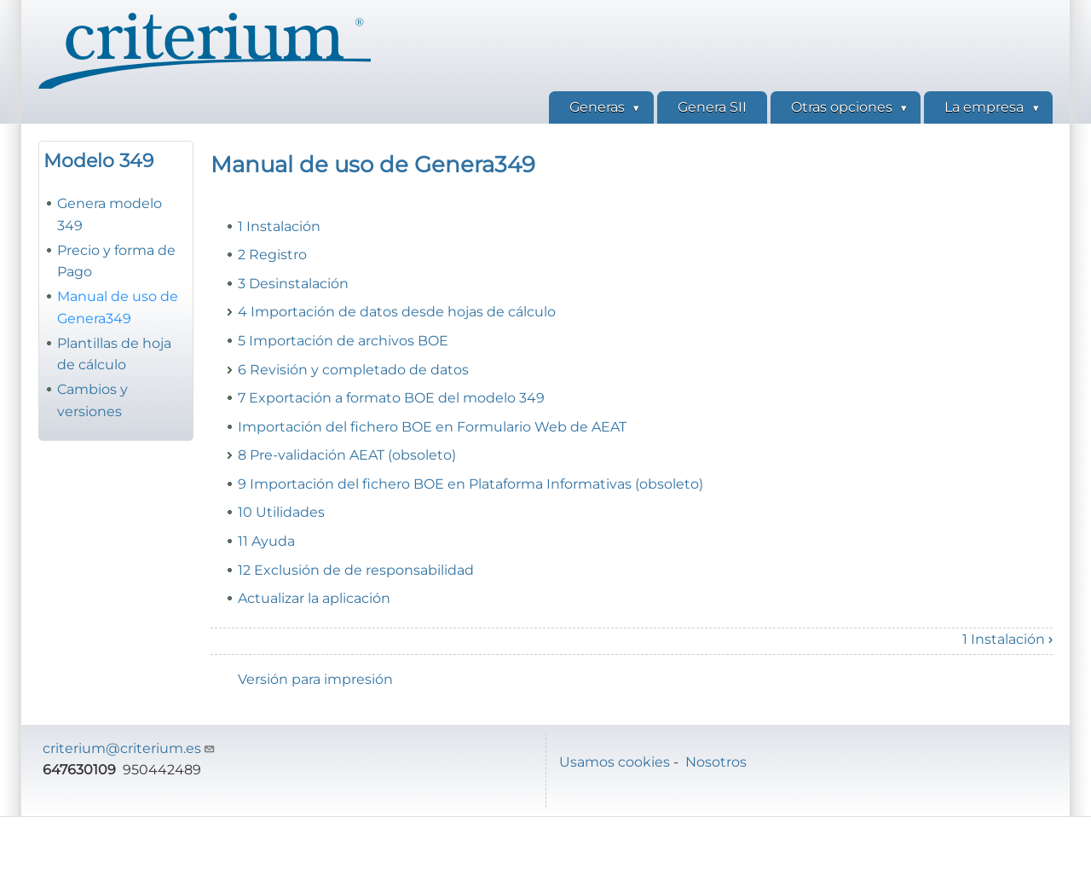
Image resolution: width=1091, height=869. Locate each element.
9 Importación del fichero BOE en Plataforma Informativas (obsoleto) (470, 484)
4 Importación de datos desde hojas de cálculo (397, 312)
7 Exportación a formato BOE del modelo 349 (391, 398)
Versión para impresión (315, 679)
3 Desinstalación (293, 283)
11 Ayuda (266, 541)
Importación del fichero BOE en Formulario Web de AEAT (432, 427)
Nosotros (716, 762)
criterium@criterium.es (129, 748)
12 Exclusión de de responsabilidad (356, 570)
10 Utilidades (281, 512)
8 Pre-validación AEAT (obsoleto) (347, 455)
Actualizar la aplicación (314, 598)
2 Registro (272, 254)
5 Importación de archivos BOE (343, 341)
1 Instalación (279, 226)
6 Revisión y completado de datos (353, 370)
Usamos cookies (614, 762)
